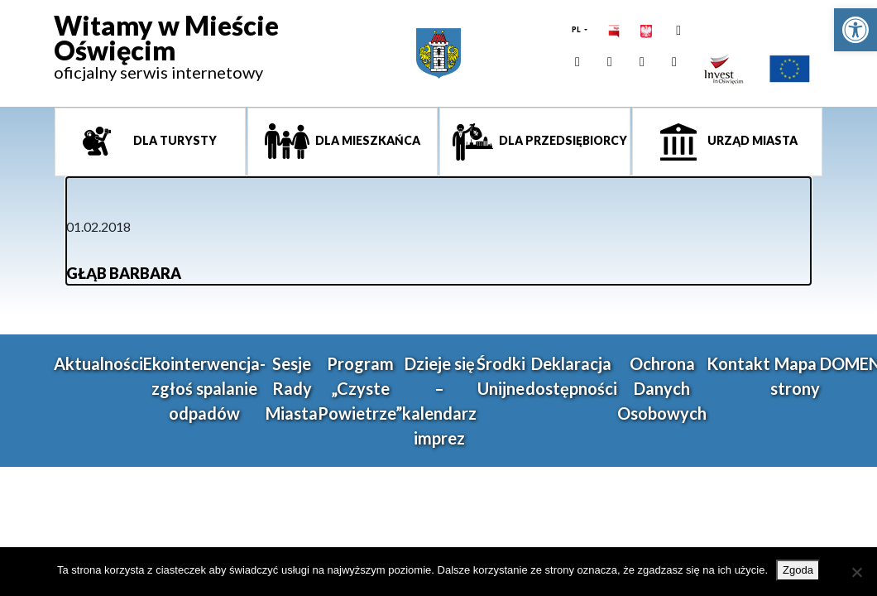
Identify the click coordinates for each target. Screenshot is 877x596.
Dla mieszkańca (366, 140)
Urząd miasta (751, 140)
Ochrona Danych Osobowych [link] (662, 388)
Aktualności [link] (98, 363)
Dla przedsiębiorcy (561, 140)
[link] (855, 29)
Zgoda (798, 570)
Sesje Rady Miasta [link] (292, 388)
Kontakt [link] (738, 363)
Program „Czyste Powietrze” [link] (360, 388)
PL (577, 29)
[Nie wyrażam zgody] (856, 572)
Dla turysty (174, 140)
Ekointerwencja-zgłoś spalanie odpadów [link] (204, 388)
